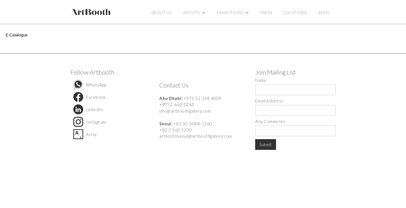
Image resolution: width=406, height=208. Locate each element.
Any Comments (270, 121)
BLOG (324, 12)
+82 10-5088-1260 (192, 123)
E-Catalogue (17, 35)
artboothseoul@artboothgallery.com (195, 136)
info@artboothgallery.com (185, 110)
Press (266, 12)
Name (260, 80)
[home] (90, 12)
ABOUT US (161, 12)
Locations (295, 12)
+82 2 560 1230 (175, 129)
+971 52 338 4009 (202, 98)
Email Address (269, 100)
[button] (194, 12)
